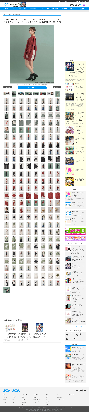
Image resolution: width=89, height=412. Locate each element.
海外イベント (24, 402)
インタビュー (33, 8)
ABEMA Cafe (59, 401)
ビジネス (24, 404)
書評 (46, 399)
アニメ (5, 396)
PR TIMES (60, 407)
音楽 (5, 399)
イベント (5, 402)
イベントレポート (23, 8)
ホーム (6, 8)
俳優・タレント (37, 399)
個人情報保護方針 (44, 407)
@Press (64, 407)
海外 (13, 402)
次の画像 (56, 87)
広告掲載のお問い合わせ (31, 407)
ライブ (23, 399)
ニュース (13, 8)
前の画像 (8, 87)
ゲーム (5, 401)
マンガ (5, 397)
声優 (13, 399)
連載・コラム (55, 8)
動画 (48, 8)
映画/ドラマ (14, 396)
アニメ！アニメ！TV (61, 399)
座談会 (47, 404)
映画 (23, 397)
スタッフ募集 (69, 407)
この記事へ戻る (32, 87)
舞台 (23, 401)
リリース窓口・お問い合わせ (21, 407)
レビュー (41, 8)
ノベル (13, 397)
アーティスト (36, 401)
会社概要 (38, 407)
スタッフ (35, 396)
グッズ (13, 401)
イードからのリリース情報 (53, 407)
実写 (46, 397)
